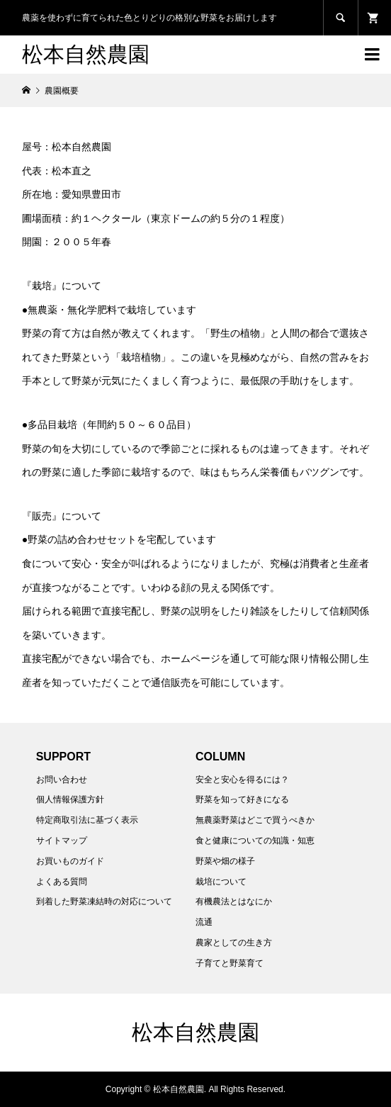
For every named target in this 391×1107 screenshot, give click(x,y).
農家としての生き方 (234, 943)
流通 (204, 922)
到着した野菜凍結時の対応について (104, 901)
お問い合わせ (61, 780)
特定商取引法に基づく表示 (87, 820)
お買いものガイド (70, 861)
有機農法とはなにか (234, 901)
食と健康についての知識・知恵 (255, 840)
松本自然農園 (85, 54)
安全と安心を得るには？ (242, 780)
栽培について (221, 882)
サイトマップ (61, 840)
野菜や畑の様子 (225, 861)
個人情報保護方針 (70, 799)
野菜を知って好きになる (242, 799)
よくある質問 (61, 882)
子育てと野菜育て (230, 963)
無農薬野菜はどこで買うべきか (255, 820)
